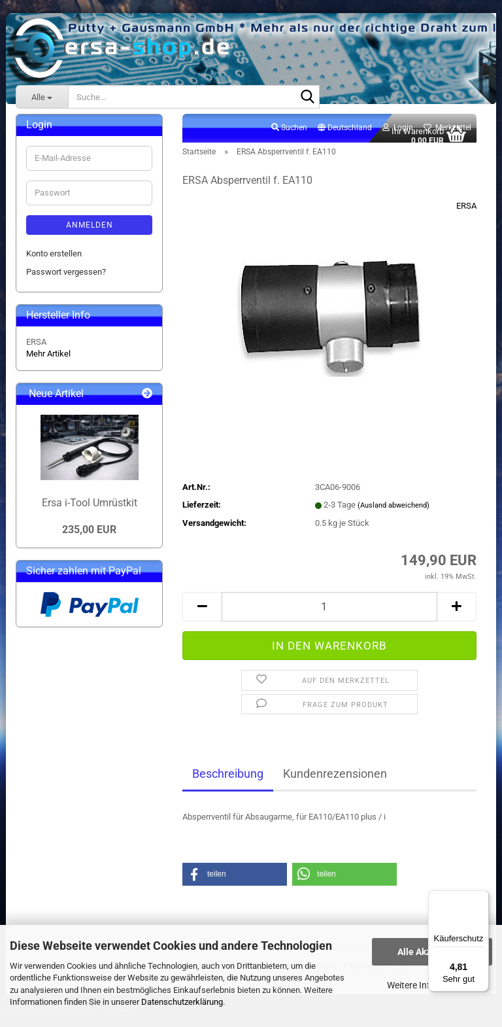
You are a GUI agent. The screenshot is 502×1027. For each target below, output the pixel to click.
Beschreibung (227, 781)
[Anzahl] (329, 614)
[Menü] (481, 898)
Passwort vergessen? (66, 279)
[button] (344, 135)
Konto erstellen (54, 261)
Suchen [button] (289, 134)
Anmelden (89, 232)
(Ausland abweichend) (393, 512)
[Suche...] (42, 97)
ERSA (466, 213)
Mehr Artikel (48, 361)
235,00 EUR (89, 537)
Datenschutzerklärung (182, 1002)
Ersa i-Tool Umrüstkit (89, 510)
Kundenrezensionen (335, 781)
